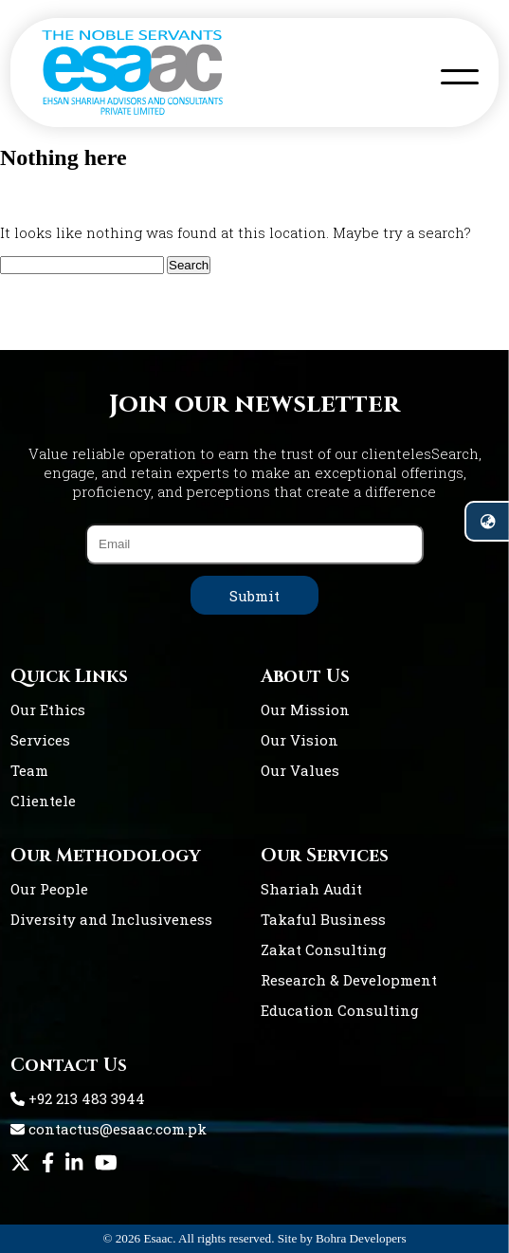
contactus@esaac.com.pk (108, 1128)
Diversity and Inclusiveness (111, 919)
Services (40, 739)
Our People (49, 888)
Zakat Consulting (324, 949)
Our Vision (299, 739)
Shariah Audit (311, 888)
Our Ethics (47, 709)
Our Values (300, 770)
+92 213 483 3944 (77, 1098)
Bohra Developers (361, 1238)
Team (29, 770)
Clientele (43, 800)
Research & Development (349, 979)
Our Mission (305, 709)
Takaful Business (323, 919)
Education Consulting (340, 1010)
